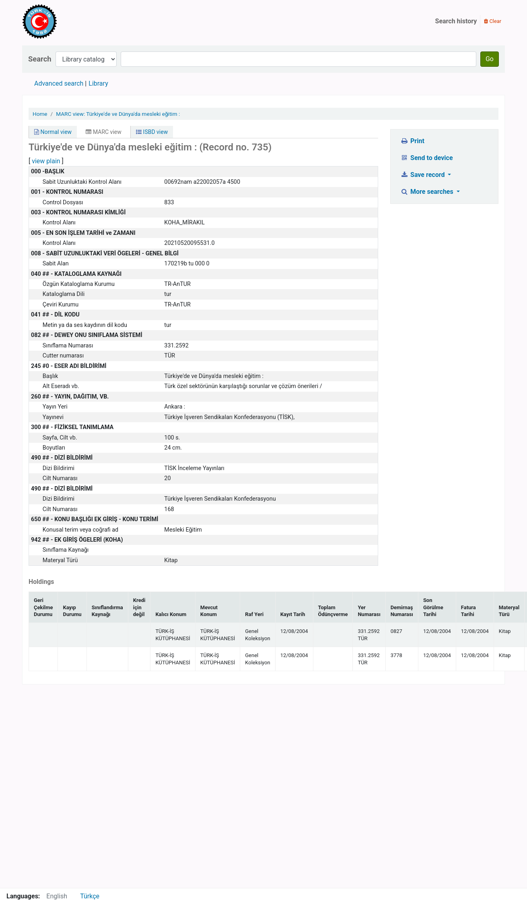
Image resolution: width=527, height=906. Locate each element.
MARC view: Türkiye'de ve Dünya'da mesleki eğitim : (118, 114)
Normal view (53, 132)
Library (98, 83)
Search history (456, 21)
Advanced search (58, 83)
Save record (424, 175)
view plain (46, 161)
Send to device (427, 158)
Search (39, 59)
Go (490, 59)
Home (40, 114)
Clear (492, 21)
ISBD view (152, 132)
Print (412, 141)
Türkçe (89, 896)
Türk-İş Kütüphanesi (63, 21)
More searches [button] (428, 191)
